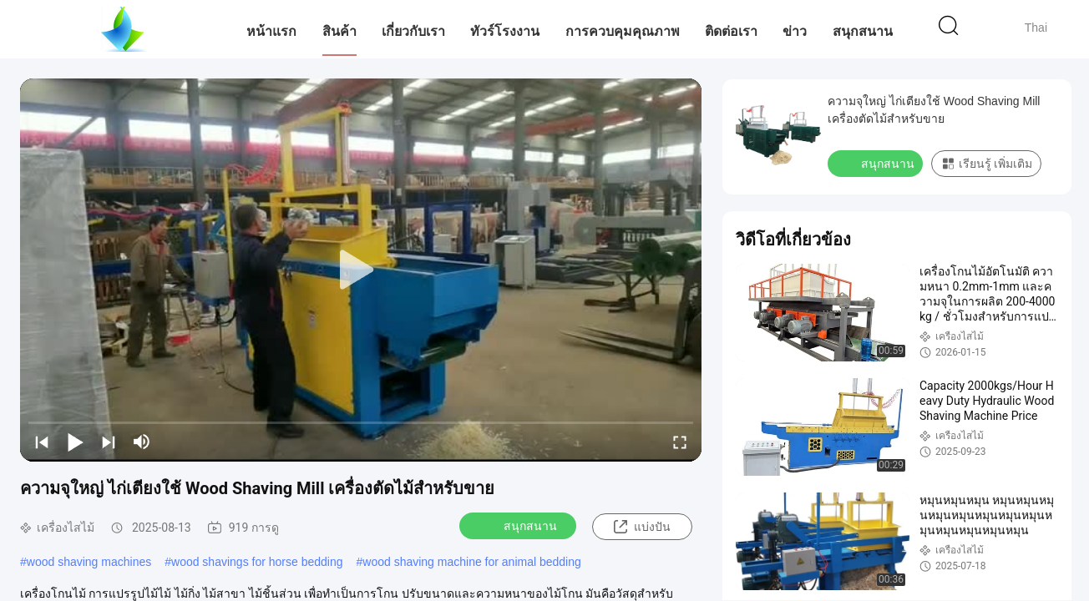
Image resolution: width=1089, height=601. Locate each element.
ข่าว (795, 31)
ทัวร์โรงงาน (504, 31)
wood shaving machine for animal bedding (471, 561)
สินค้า (339, 31)
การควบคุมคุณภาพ (622, 31)
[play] (361, 270)
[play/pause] (75, 441)
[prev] (41, 441)
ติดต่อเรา (731, 31)
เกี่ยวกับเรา (413, 31)
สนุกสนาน (863, 31)
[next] (108, 441)
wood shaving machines (89, 561)
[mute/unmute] (142, 441)
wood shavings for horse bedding (256, 561)
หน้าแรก (271, 31)
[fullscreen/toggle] (679, 441)
